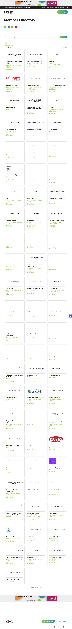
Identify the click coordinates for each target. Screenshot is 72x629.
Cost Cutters (30, 445)
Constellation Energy (11, 397)
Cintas (50, 265)
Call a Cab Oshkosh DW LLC (35, 61)
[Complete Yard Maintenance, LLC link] (36, 368)
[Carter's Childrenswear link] (36, 146)
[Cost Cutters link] (36, 439)
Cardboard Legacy (11, 107)
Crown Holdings (53, 513)
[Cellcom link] (36, 168)
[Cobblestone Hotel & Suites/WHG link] (15, 327)
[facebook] (56, 627)
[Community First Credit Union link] (57, 349)
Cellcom (29, 175)
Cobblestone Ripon (32, 334)
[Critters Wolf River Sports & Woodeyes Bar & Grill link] (14, 506)
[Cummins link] (36, 550)
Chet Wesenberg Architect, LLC (57, 220)
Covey (29, 468)
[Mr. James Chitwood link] (15, 258)
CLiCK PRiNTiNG (10, 312)
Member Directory (27, 7)
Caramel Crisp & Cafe (33, 85)
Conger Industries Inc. (55, 375)
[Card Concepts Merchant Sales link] (57, 78)
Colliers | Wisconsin (11, 356)
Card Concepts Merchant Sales (57, 85)
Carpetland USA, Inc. (11, 153)
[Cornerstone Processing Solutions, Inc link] (57, 414)
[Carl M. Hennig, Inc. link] (15, 122)
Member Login (62, 12)
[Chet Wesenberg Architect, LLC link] (57, 213)
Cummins (30, 557)
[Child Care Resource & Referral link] (36, 237)
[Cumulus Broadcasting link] (57, 550)
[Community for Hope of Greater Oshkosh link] (14, 368)
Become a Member (19, 7)
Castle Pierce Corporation (56, 153)
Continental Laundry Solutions (35, 397)
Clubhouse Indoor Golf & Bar (56, 312)
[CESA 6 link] (14, 191)
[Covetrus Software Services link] (15, 461)
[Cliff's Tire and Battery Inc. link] (36, 305)
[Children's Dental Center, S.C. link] (57, 237)
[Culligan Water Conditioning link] (57, 529)
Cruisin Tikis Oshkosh (33, 536)
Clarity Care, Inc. (53, 288)
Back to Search (9, 45)
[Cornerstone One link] (36, 414)
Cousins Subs (52, 445)
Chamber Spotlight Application (10, 7)
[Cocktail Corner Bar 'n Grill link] (57, 327)
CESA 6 (8, 198)
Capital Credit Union (11, 85)
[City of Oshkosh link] (15, 281)
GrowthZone (38, 587)
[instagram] (60, 627)
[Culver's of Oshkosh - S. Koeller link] (15, 550)
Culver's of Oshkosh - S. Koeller (14, 557)
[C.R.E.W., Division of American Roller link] (14, 55)
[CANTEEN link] (57, 54)
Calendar (67, 7)
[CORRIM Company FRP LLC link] (14, 439)
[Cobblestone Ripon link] (36, 327)
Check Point (30, 220)
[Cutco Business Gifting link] (14, 572)
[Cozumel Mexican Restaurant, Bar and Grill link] (14, 483)
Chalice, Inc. (30, 198)
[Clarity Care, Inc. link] (57, 281)
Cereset (51, 175)
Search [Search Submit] (63, 37)
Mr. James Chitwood (11, 265)
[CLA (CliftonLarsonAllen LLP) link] (36, 281)
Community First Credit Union (57, 356)
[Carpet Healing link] (57, 122)
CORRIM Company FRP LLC (13, 445)
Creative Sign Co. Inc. (54, 490)
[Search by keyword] (32, 37)
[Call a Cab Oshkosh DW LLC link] (36, 54)
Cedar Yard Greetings (12, 175)
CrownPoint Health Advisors (13, 536)
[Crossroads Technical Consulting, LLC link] (36, 506)
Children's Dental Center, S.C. (57, 244)
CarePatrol (51, 107)
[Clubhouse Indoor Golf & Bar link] (57, 305)
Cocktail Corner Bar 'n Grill (56, 334)
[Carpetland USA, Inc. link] (15, 146)
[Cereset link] (57, 168)
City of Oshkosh (10, 288)
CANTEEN (51, 61)
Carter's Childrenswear (33, 153)
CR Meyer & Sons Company (34, 490)
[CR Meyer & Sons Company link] (36, 483)
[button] (70, 316)
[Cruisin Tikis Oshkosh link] (36, 529)
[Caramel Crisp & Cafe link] (36, 78)
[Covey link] (36, 461)
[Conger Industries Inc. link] (57, 368)
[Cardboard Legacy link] (14, 100)
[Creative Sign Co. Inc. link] (57, 483)
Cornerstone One (32, 421)
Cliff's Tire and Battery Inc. (34, 312)
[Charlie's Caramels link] (14, 213)
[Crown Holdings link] (57, 506)
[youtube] (67, 627)
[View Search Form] (66, 7)
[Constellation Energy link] (14, 390)
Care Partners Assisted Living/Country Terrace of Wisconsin (34, 109)
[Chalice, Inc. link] (36, 191)
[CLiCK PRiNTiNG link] (15, 305)
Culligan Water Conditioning (56, 536)
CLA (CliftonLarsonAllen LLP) (35, 288)
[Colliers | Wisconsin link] (15, 349)
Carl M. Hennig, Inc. (11, 129)
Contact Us (62, 7)
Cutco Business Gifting (12, 579)
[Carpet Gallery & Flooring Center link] (36, 122)
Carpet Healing (53, 129)
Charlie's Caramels (11, 220)
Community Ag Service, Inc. (34, 356)
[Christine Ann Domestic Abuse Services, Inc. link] (36, 258)
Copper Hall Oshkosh (54, 397)
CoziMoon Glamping (54, 468)
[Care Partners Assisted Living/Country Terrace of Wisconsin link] (36, 100)
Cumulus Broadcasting (55, 557)
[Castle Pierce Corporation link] (57, 146)
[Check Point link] (36, 213)
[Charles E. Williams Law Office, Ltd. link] (57, 191)
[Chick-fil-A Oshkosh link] (15, 237)
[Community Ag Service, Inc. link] (36, 349)
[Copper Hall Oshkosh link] (57, 390)
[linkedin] (65, 627)
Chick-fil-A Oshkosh (11, 244)
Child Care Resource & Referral (35, 244)
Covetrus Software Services (13, 468)
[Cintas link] (57, 258)
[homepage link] (8, 621)
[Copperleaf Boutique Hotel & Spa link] (15, 414)
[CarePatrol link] (57, 100)
